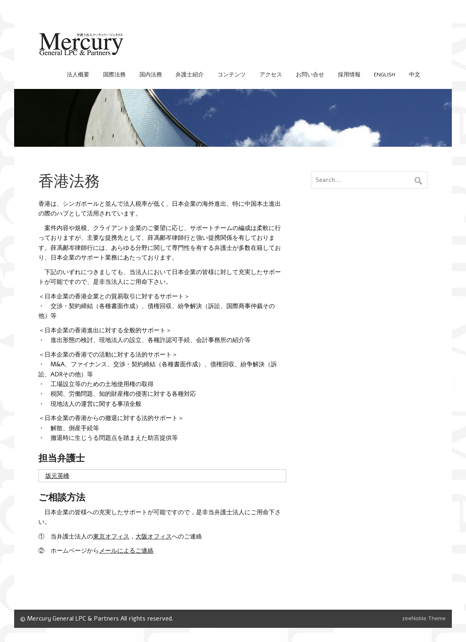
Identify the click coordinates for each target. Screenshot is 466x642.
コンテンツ (231, 74)
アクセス (270, 74)
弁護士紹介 (189, 74)
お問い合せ (310, 74)
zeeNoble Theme (424, 618)
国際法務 (114, 74)
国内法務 (150, 74)
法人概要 (78, 74)
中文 (414, 74)
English (384, 74)
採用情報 (349, 74)
